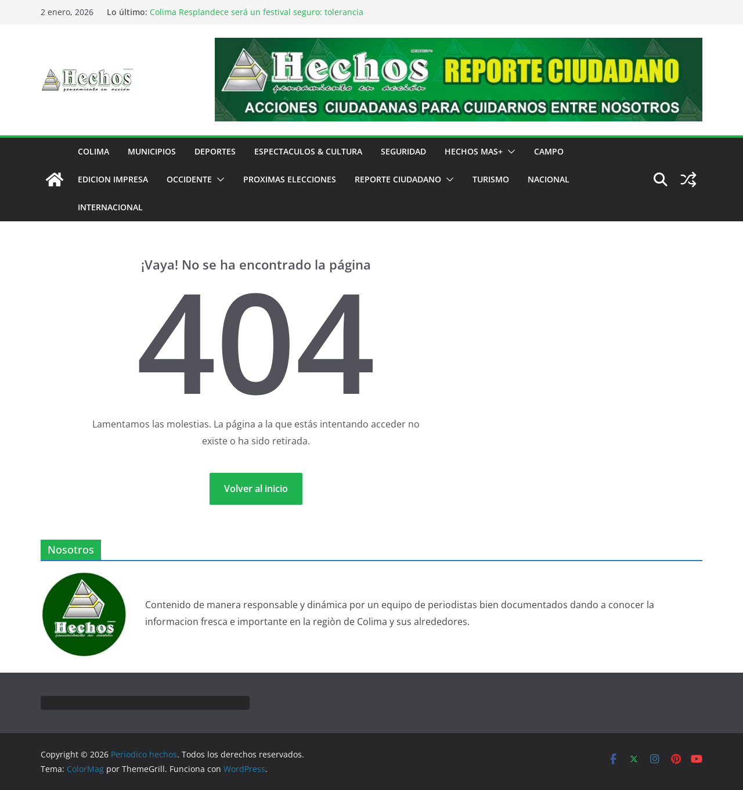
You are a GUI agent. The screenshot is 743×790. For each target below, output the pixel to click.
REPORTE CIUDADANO (398, 179)
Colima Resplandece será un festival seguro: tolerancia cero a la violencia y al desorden (256, 17)
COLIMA (93, 151)
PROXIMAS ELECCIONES (289, 179)
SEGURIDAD (403, 151)
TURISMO (491, 179)
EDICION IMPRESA (113, 179)
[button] (509, 151)
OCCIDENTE (189, 179)
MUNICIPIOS (152, 151)
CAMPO (549, 151)
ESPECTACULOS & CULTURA (308, 151)
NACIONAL (548, 179)
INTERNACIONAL (110, 207)
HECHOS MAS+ (474, 151)
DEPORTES (215, 151)
